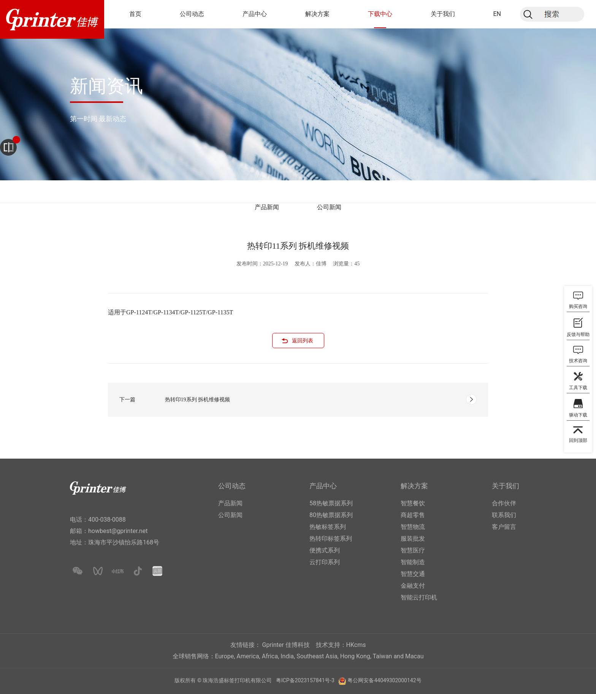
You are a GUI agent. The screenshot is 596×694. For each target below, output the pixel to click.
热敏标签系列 (327, 526)
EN (497, 13)
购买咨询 (578, 306)
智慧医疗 (413, 550)
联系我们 (504, 515)
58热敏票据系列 (331, 503)
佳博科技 (297, 644)
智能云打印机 (419, 597)
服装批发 (413, 538)
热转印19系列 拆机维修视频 (197, 399)
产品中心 (255, 13)
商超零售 (413, 515)
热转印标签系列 (330, 538)
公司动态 (192, 13)
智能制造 (413, 562)
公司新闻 (329, 207)
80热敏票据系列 (331, 515)
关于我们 (443, 13)
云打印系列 (324, 562)
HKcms (356, 644)
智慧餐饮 (413, 503)
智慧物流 (413, 526)
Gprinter (273, 644)
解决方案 (317, 13)
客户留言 (504, 526)
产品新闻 (267, 207)
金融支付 (413, 585)
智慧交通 (413, 573)
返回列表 (302, 341)
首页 (135, 13)
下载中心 (380, 13)
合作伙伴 (504, 503)
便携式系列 (324, 550)
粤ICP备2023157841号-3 (305, 680)
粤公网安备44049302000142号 (384, 680)
